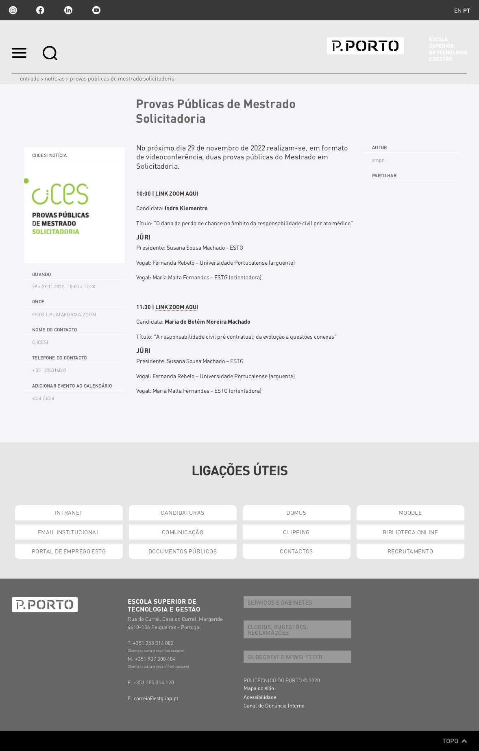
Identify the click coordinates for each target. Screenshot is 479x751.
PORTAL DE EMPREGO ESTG (69, 551)
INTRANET (68, 512)
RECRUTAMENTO (410, 551)
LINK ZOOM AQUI (176, 193)
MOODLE (410, 512)
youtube (96, 10)
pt (466, 10)
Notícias (55, 78)
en (458, 10)
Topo (454, 741)
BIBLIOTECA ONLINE (410, 531)
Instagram (12, 10)
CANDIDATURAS (182, 512)
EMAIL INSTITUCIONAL (69, 531)
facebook (40, 10)
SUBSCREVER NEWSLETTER (285, 656)
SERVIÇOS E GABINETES (280, 602)
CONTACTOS (296, 551)
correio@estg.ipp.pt (156, 697)
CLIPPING (296, 531)
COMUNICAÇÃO (183, 531)
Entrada (29, 78)
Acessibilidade (260, 696)
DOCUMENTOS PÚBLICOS (182, 551)
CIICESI (40, 342)
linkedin (68, 10)
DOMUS (296, 512)
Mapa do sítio (259, 687)
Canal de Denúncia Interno (274, 705)
